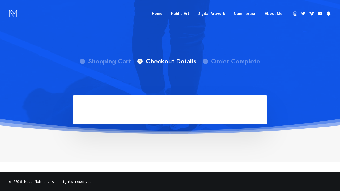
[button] (295, 13)
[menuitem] (157, 13)
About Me (274, 13)
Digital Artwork (211, 13)
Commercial (245, 13)
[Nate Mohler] (13, 14)
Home (157, 13)
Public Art (180, 13)
